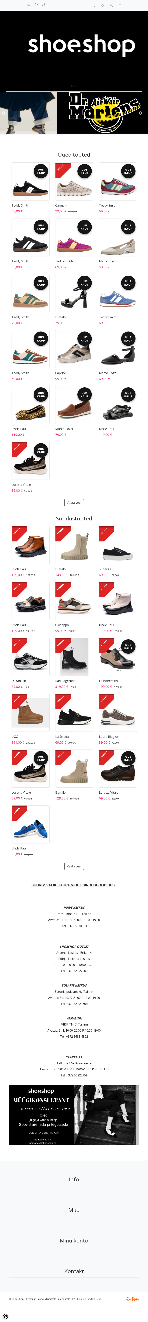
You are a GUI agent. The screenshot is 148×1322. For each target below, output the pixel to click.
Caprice (60, 373)
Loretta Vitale (21, 485)
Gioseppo (62, 625)
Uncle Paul (19, 429)
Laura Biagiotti (109, 737)
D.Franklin (19, 681)
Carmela (61, 205)
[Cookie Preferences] (5, 1316)
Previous (4, 113)
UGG (15, 737)
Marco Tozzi (108, 261)
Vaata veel (74, 503)
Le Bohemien (108, 681)
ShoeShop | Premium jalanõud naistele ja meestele (41, 1299)
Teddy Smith (20, 205)
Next (140, 113)
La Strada (62, 737)
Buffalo (60, 317)
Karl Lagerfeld (65, 681)
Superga (105, 569)
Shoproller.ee (132, 1299)
